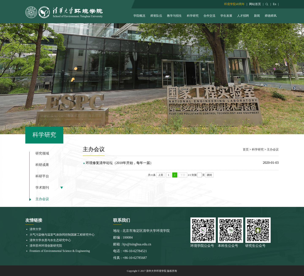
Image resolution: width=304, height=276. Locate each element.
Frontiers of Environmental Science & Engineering (60, 251)
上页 (160, 175)
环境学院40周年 (234, 4)
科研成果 (42, 165)
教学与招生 (174, 15)
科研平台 (42, 176)
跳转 (209, 175)
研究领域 (42, 153)
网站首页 (255, 4)
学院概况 (139, 15)
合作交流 (209, 15)
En (274, 4)
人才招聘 (243, 15)
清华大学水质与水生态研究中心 (50, 240)
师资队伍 (156, 15)
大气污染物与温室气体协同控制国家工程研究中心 (62, 234)
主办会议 (42, 199)
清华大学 (35, 229)
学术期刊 (42, 187)
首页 (246, 149)
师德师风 (271, 15)
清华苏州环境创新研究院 (46, 245)
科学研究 (193, 15)
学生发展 (226, 15)
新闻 (257, 15)
